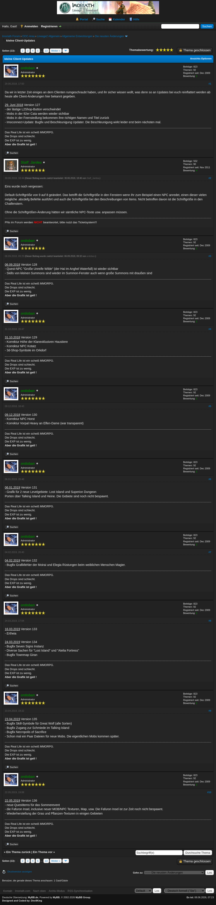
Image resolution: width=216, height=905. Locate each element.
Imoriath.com (22, 891)
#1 (210, 83)
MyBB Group (82, 897)
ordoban (91, 256)
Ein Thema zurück (18, 852)
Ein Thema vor (43, 852)
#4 (210, 329)
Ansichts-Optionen (201, 58)
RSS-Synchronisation (80, 891)
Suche (100, 19)
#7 (210, 552)
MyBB (56, 897)
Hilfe (136, 19)
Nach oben (39, 891)
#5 (210, 406)
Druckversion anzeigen (19, 871)
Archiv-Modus (57, 891)
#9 (210, 710)
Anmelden (31, 26)
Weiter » (55, 50)
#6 (210, 479)
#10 (209, 792)
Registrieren (49, 26)
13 (46, 50)
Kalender (119, 19)
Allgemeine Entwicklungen (77, 36)
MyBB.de (33, 897)
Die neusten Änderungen (109, 36)
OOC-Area (28, 36)
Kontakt (7, 891)
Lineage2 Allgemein (48, 36)
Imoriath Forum (11, 36)
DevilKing (36, 900)
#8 (210, 620)
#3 (210, 256)
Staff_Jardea (93, 178)
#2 (210, 178)
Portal (84, 19)
